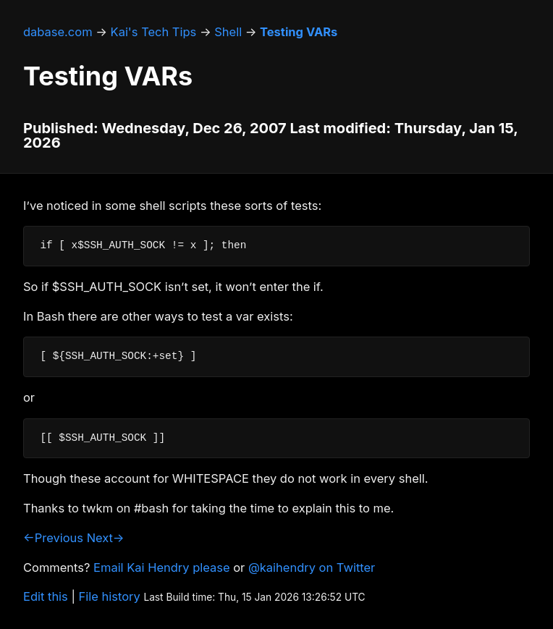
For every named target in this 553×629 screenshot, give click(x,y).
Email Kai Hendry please (161, 567)
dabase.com (58, 32)
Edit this (45, 596)
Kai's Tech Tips (154, 32)
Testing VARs (298, 32)
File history (109, 596)
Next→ (105, 538)
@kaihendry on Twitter (311, 567)
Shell (228, 32)
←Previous (53, 538)
